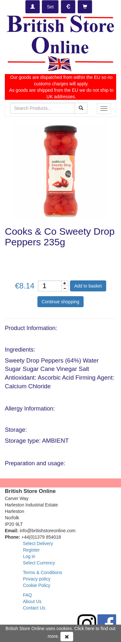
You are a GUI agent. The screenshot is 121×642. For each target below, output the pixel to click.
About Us (32, 601)
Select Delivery (38, 543)
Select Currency (39, 562)
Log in (29, 556)
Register (31, 549)
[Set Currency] (68, 7)
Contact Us (34, 607)
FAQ (27, 595)
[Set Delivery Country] (50, 7)
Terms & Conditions (42, 572)
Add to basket (88, 285)
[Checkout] (84, 7)
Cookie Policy (36, 585)
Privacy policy (37, 578)
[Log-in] (32, 7)
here (90, 628)
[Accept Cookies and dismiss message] (66, 636)
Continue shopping (60, 301)
